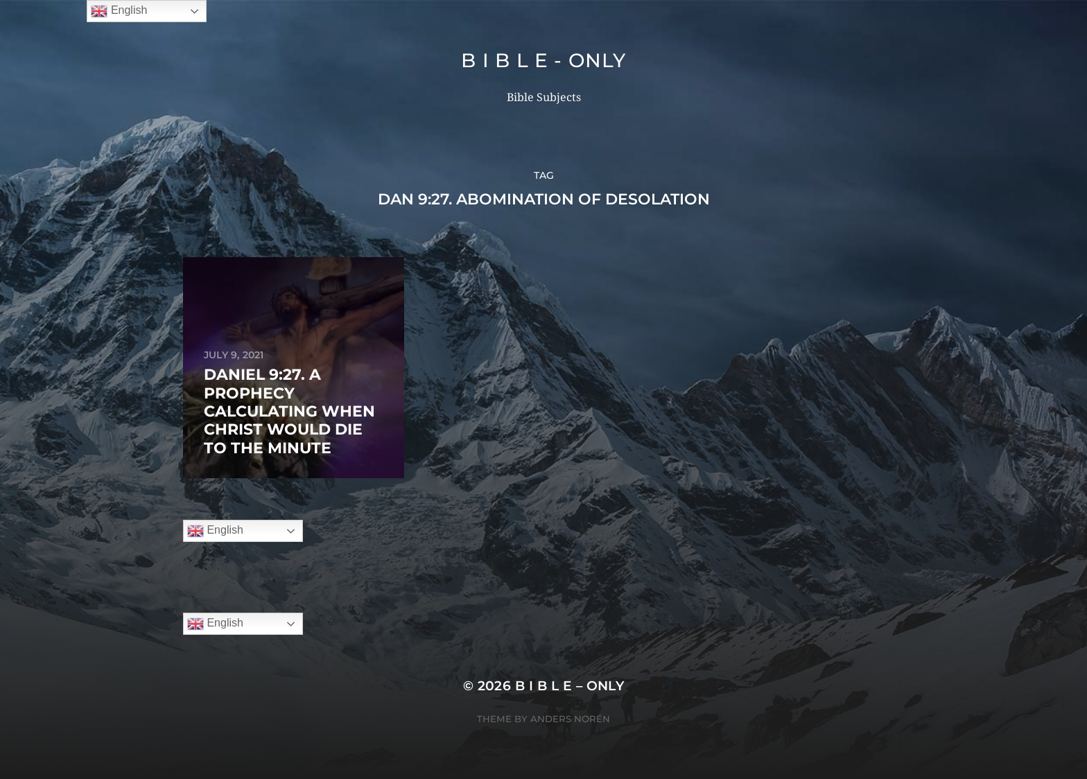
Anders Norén (570, 718)
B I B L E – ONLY (570, 686)
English (215, 531)
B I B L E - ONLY (543, 60)
